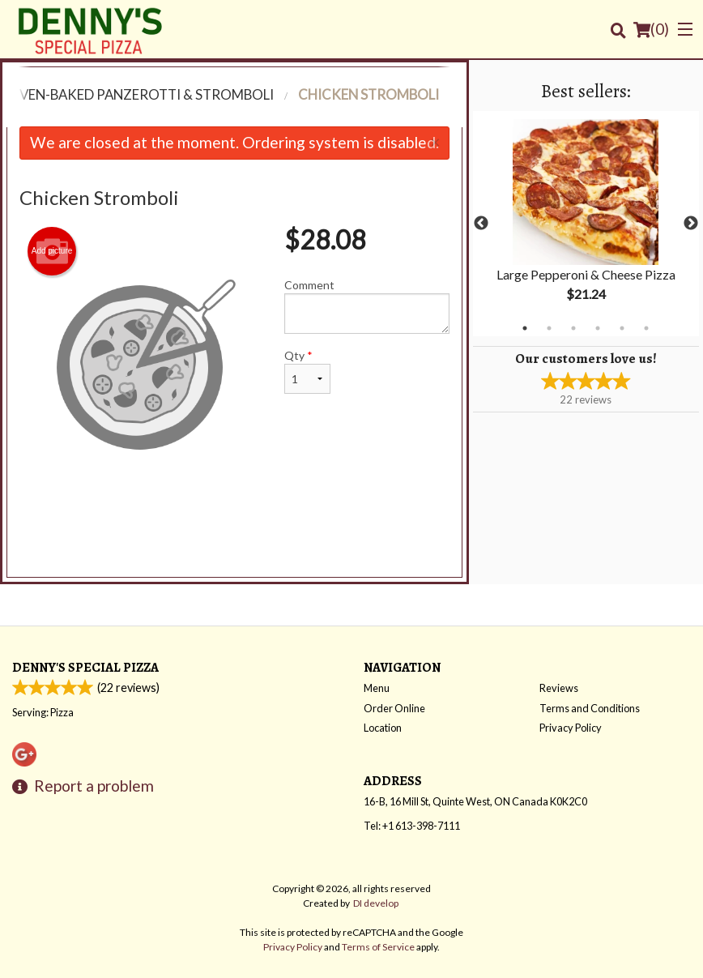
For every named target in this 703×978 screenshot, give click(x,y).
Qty (307, 371)
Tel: (412, 825)
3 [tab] (573, 328)
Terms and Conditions (589, 708)
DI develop (375, 903)
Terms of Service (378, 947)
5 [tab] (622, 328)
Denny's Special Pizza (85, 667)
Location (383, 727)
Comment (366, 306)
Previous (481, 224)
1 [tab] (525, 328)
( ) (651, 29)
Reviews (558, 687)
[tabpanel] (586, 223)
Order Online (394, 708)
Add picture (52, 251)
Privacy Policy (570, 727)
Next (691, 224)
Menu (377, 687)
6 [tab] (646, 328)
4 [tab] (598, 328)
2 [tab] (549, 328)
